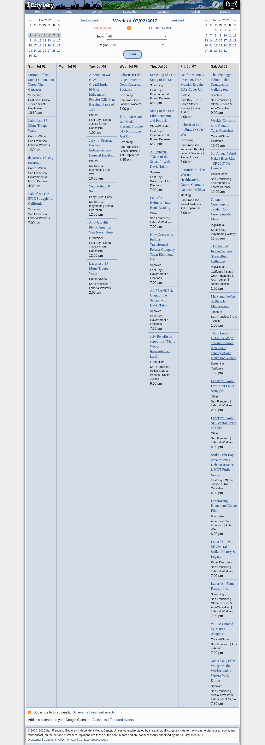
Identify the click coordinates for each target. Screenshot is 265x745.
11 (39, 40)
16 (30, 45)
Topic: (100, 36)
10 (35, 40)
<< (30, 20)
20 (49, 45)
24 (35, 50)
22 (58, 45)
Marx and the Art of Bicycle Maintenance (223, 301)
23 (30, 50)
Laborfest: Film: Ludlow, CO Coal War (193, 130)
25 (39, 50)
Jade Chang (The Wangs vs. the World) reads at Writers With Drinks (223, 670)
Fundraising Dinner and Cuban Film (224, 506)
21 (54, 45)
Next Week (177, 20)
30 (30, 55)
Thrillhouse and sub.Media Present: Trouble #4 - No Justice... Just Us (131, 126)
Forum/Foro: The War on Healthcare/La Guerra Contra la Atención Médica (193, 179)
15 (58, 40)
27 (49, 50)
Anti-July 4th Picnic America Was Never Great (101, 227)
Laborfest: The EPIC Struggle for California (41, 199)
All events (81, 712)
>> (58, 20)
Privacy (71, 739)
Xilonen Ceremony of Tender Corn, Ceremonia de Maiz (221, 209)
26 (44, 50)
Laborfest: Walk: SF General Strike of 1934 (223, 423)
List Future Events (159, 27)
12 (44, 40)
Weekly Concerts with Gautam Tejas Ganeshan (223, 125)
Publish (195, 11)
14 (54, 40)
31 (35, 55)
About (68, 11)
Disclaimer (34, 739)
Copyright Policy (54, 739)
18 (39, 45)
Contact (97, 11)
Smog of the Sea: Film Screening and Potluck (162, 116)
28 (54, 50)
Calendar (163, 11)
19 (44, 45)
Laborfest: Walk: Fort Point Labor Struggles (223, 386)
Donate (225, 11)
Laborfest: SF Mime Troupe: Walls (38, 125)
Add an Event (103, 27)
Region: (104, 45)
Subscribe (130, 11)
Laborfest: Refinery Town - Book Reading (161, 203)
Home (39, 11)
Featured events (103, 712)
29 (58, 50)
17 (35, 45)
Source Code (99, 739)
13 (49, 40)
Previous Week (90, 20)
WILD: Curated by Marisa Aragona (222, 629)
